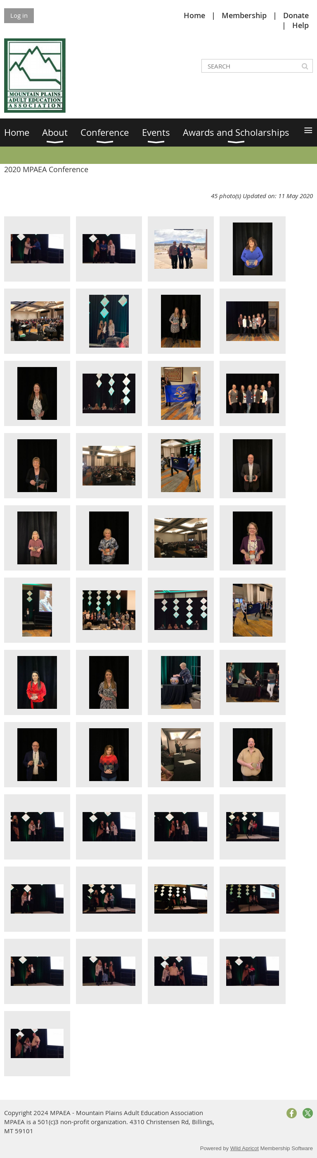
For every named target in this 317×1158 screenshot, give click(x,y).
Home (194, 15)
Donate (296, 15)
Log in (19, 15)
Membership (244, 15)
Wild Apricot (244, 1148)
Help (300, 25)
